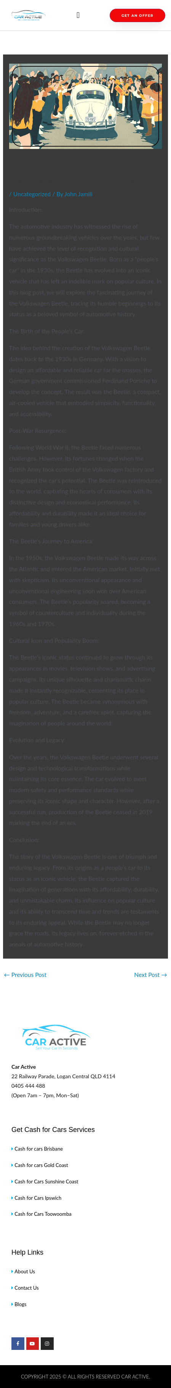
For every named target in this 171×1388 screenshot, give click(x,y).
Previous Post (25, 974)
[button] (78, 15)
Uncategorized (32, 194)
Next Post (150, 974)
